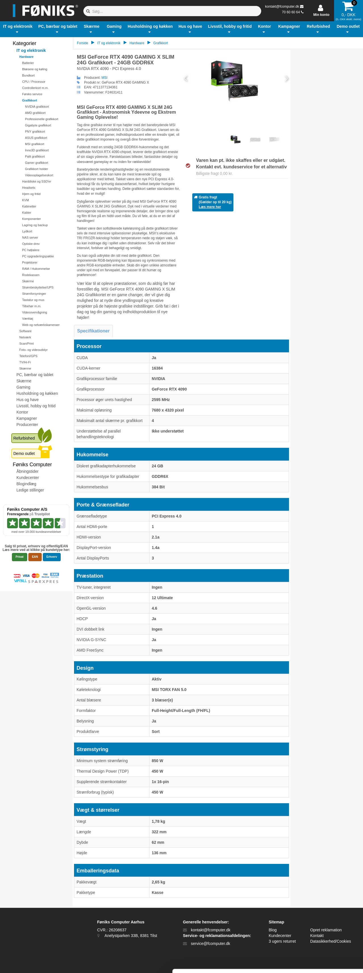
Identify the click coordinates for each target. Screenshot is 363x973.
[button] (17, 29)
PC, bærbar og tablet (34, 374)
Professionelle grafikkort (41, 119)
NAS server (30, 237)
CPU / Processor (33, 81)
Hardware (26, 56)
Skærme (28, 281)
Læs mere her (210, 207)
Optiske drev (31, 243)
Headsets (28, 187)
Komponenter (31, 219)
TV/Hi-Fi (25, 362)
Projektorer (29, 262)
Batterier (28, 63)
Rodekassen (30, 275)
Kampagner (26, 418)
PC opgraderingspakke (38, 256)
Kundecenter (27, 477)
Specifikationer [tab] (93, 330)
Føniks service (32, 94)
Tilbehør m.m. (31, 306)
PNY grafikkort (35, 131)
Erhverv (52, 556)
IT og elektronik (31, 50)
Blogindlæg (26, 484)
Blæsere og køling (34, 69)
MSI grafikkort (34, 144)
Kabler (26, 212)
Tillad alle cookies (315, 906)
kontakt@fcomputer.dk (282, 7)
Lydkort (27, 231)
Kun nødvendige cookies (315, 924)
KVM (25, 200)
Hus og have (27, 399)
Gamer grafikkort (36, 162)
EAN (35, 556)
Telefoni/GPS (28, 356)
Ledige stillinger (30, 490)
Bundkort (28, 75)
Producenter (27, 424)
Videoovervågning (34, 312)
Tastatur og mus (33, 300)
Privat (20, 556)
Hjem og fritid (31, 194)
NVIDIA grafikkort (37, 106)
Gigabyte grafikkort (38, 125)
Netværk (25, 337)
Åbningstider (27, 471)
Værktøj (27, 318)
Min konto (321, 15)
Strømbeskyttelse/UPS (38, 287)
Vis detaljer (294, 961)
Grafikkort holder (36, 169)
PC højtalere (30, 250)
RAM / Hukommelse (36, 268)
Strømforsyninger (34, 293)
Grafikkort (29, 100)
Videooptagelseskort (39, 175)
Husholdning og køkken (37, 393)
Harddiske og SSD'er (36, 181)
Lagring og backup (35, 225)
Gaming (23, 387)
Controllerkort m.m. (35, 88)
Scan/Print (26, 343)
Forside (82, 43)
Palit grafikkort (35, 156)
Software (25, 331)
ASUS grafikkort (36, 137)
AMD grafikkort (35, 113)
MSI (104, 78)
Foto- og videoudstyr (33, 349)
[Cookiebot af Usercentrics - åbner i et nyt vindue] (37, 962)
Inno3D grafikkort (37, 150)
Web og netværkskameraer (41, 325)
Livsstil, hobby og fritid (36, 406)
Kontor (22, 412)
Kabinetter (29, 206)
